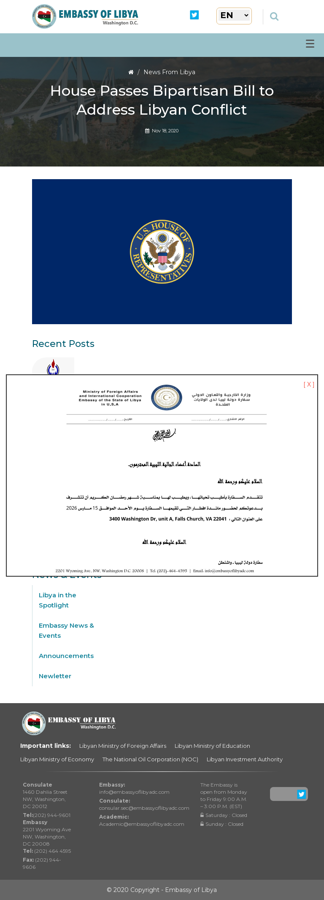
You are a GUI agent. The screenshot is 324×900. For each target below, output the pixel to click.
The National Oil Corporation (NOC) (150, 759)
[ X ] (309, 384)
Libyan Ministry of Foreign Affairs (122, 745)
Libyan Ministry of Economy (57, 759)
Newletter (55, 676)
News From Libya (169, 72)
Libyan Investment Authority (245, 759)
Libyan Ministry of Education (212, 745)
